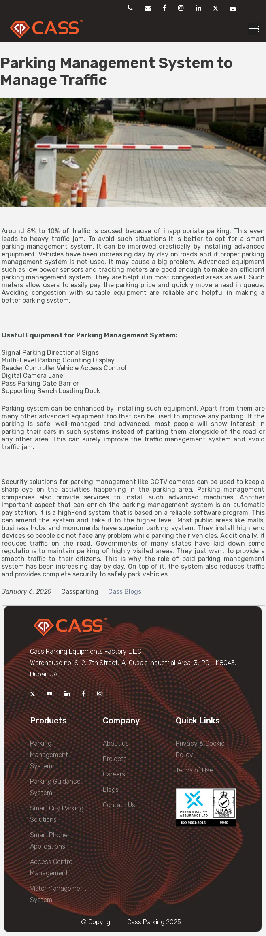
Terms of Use (194, 770)
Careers (114, 774)
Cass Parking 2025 (154, 922)
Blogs (111, 789)
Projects (115, 759)
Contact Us (119, 805)
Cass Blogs (124, 591)
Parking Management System (49, 755)
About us (116, 743)
